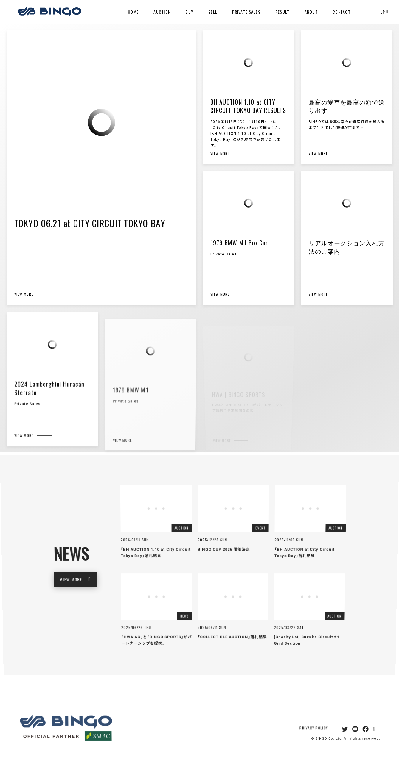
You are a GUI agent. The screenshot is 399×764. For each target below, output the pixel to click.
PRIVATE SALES (246, 12)
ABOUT (311, 12)
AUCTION (161, 12)
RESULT (282, 12)
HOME (133, 12)
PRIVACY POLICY (310, 737)
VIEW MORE (85, 582)
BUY (189, 12)
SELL (212, 12)
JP (384, 12)
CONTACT (341, 12)
